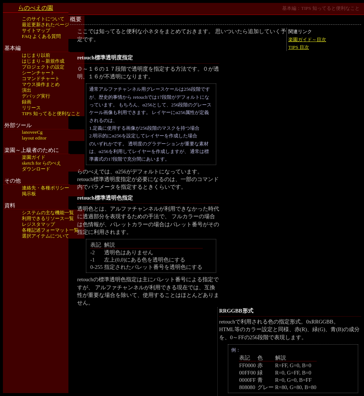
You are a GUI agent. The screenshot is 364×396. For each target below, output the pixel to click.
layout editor (34, 138)
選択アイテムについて (45, 236)
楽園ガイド (34, 157)
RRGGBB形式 (236, 311)
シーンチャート (38, 72)
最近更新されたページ (45, 24)
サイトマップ (36, 30)
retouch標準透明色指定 (105, 198)
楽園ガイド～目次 (307, 39)
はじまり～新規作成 (43, 61)
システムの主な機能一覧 (48, 212)
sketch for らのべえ (41, 163)
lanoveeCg (32, 132)
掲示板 (29, 193)
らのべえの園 (35, 8)
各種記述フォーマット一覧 (50, 230)
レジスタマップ (38, 224)
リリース (31, 107)
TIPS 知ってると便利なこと (51, 113)
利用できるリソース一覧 (48, 218)
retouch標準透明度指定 (105, 57)
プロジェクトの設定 (43, 67)
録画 (26, 102)
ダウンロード (36, 169)
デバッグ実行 (36, 96)
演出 (26, 90)
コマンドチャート (41, 78)
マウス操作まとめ (41, 84)
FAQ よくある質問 (41, 36)
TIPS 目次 (298, 47)
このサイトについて (43, 18)
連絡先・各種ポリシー (45, 188)
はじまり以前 (36, 55)
